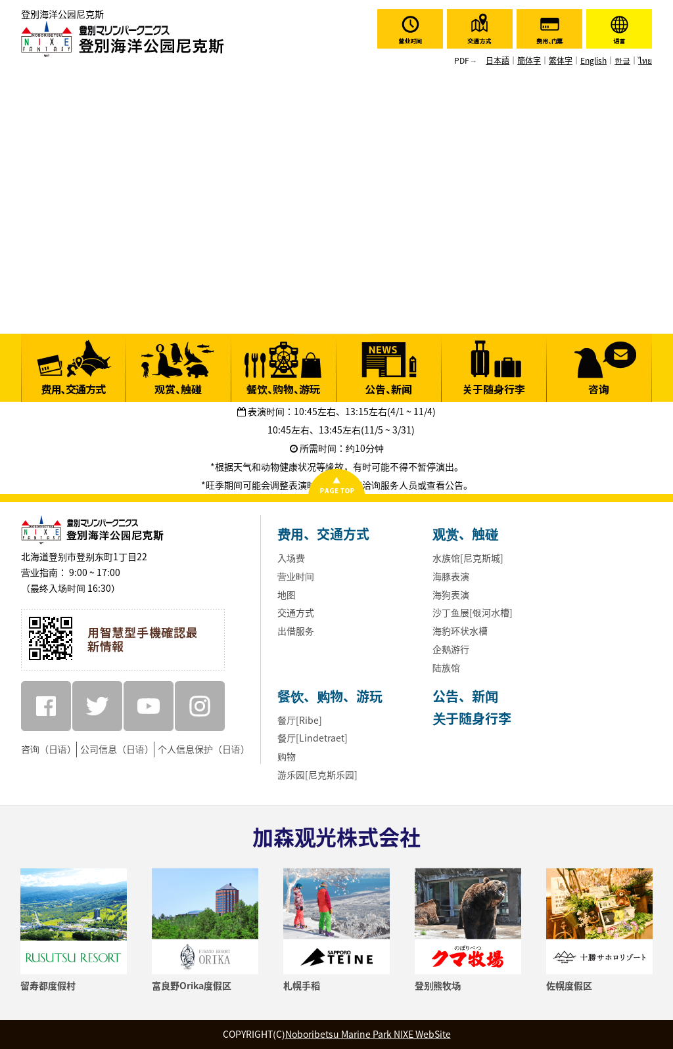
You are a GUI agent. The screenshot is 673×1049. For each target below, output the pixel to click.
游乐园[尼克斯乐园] (317, 774)
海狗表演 (450, 594)
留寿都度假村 (48, 985)
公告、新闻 (465, 695)
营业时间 (295, 576)
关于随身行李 (471, 718)
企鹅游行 (450, 649)
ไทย (645, 60)
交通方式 (295, 612)
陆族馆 (446, 667)
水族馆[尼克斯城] (467, 557)
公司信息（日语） (117, 748)
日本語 (497, 60)
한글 (622, 60)
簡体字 (529, 60)
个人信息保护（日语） (204, 748)
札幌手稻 (301, 985)
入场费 (291, 557)
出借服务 (295, 630)
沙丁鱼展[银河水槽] (472, 612)
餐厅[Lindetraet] (312, 737)
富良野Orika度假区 (191, 985)
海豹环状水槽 (460, 630)
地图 (286, 594)
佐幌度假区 (569, 985)
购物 (286, 756)
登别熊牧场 (438, 985)
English (593, 60)
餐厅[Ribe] (299, 719)
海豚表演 (450, 576)
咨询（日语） (48, 748)
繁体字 (560, 60)
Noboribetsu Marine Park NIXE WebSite (368, 1033)
